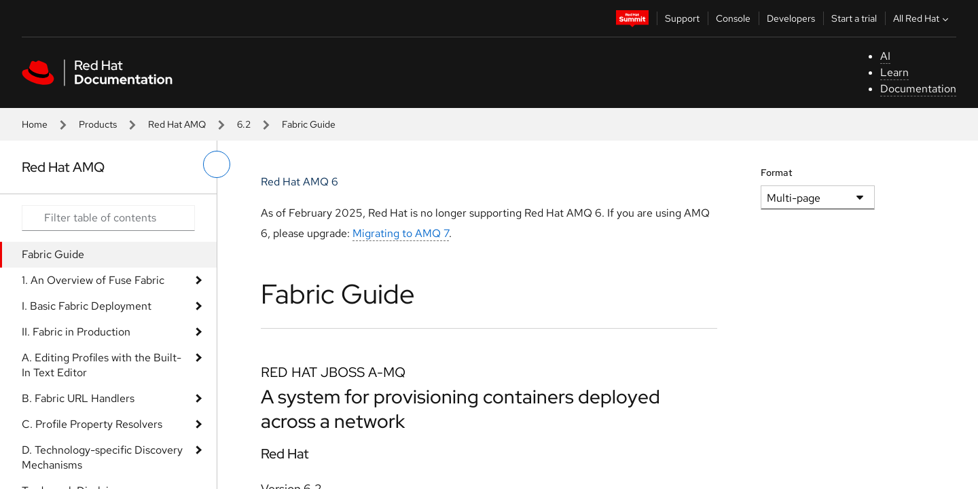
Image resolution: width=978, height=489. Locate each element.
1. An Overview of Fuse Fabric (93, 280)
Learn (894, 72)
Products (98, 124)
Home (35, 124)
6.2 (244, 124)
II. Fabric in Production (76, 332)
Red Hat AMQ (177, 124)
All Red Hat (922, 18)
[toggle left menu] (216, 164)
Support (682, 18)
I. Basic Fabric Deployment (86, 306)
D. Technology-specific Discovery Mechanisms (102, 457)
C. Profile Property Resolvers (92, 424)
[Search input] (108, 218)
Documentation (918, 89)
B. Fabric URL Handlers (78, 398)
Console (733, 18)
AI (885, 56)
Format (777, 172)
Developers (791, 18)
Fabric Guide (53, 254)
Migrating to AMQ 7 (400, 233)
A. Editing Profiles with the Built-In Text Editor (101, 365)
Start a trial (854, 18)
